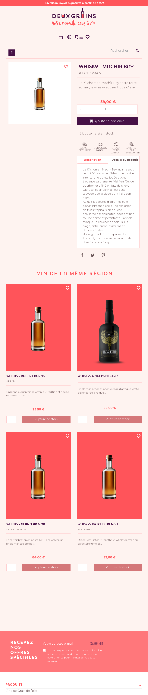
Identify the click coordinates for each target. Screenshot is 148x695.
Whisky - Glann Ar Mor (25, 524)
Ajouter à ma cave (107, 121)
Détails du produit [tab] (125, 159)
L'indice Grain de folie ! (22, 691)
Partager (82, 255)
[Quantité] (107, 109)
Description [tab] (92, 159)
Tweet (92, 255)
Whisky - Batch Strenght (99, 524)
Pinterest (103, 255)
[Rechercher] (125, 50)
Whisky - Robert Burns (25, 376)
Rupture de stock (46, 419)
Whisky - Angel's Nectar (98, 376)
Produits (14, 685)
